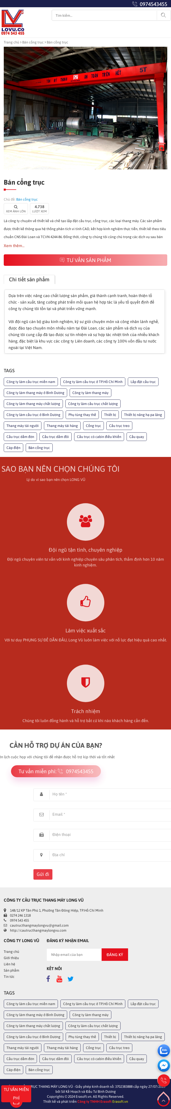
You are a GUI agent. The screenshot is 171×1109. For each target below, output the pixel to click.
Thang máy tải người (22, 426)
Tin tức (9, 977)
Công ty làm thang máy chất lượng (33, 404)
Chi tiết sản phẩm (29, 279)
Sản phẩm (11, 970)
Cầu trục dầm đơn (20, 437)
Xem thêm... (14, 245)
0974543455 (153, 4)
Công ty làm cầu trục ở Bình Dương (33, 415)
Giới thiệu (11, 958)
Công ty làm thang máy (90, 393)
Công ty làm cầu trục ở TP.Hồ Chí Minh (93, 382)
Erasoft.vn (120, 1102)
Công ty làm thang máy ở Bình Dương (35, 393)
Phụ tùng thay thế (82, 415)
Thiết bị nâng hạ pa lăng (143, 415)
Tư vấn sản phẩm (85, 260)
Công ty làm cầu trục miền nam (30, 382)
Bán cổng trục (33, 42)
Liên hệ (9, 964)
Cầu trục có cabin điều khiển (99, 437)
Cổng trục (93, 426)
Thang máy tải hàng (62, 426)
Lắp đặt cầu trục (143, 382)
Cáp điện (13, 448)
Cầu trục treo (119, 426)
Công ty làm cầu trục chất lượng (93, 404)
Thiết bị (110, 415)
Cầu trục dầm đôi (55, 437)
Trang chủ (11, 42)
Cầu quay (136, 437)
